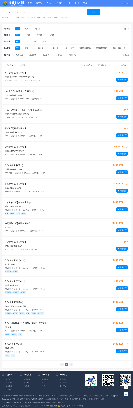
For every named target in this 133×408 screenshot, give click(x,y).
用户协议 (9, 383)
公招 (77, 3)
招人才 (49, 3)
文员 (28, 17)
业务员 (39, 17)
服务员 (56, 17)
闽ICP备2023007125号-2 (23, 402)
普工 (12, 17)
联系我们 (9, 389)
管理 (33, 17)
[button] (86, 3)
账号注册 (27, 379)
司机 (22, 17)
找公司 (59, 3)
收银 (50, 17)
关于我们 (9, 379)
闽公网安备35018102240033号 (70, 406)
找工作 (39, 3)
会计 (67, 17)
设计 (45, 17)
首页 (30, 3)
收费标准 (63, 379)
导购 (62, 17)
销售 (17, 17)
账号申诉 (63, 386)
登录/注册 (126, 3)
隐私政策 (9, 386)
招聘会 (44, 386)
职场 (68, 3)
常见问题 (63, 383)
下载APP (108, 388)
